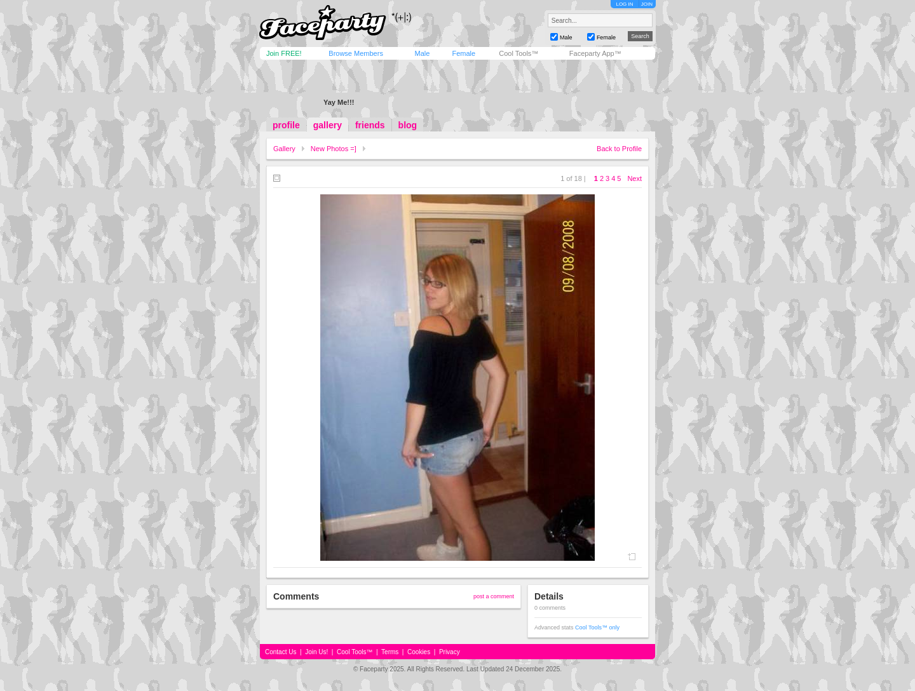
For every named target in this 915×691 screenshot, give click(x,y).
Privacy (449, 651)
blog (407, 125)
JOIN (647, 4)
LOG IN (624, 4)
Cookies (418, 651)
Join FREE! (284, 53)
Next (634, 178)
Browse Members (356, 53)
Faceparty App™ (595, 53)
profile (286, 125)
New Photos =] (333, 148)
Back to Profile (619, 148)
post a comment (493, 596)
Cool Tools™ (518, 53)
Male (422, 53)
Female (463, 53)
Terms (389, 651)
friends (370, 125)
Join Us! (316, 651)
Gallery (284, 148)
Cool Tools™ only (597, 627)
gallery (327, 125)
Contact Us (280, 651)
